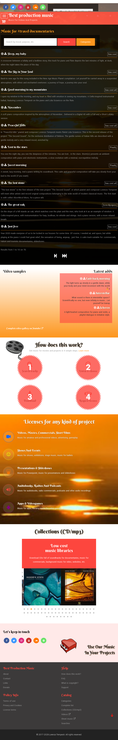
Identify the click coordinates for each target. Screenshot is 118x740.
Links (5, 683)
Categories (66, 701)
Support (64, 687)
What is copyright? (69, 683)
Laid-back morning (98, 278)
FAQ (63, 678)
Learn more (84, 350)
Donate (6, 687)
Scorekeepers (109, 205)
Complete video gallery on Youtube (24, 328)
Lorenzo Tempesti (57, 734)
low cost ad (110, 90)
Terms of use (9, 701)
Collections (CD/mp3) (71, 709)
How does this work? (71, 674)
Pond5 (113, 147)
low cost (112, 54)
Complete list (67, 705)
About (6, 674)
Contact (6, 678)
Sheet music (68, 718)
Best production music (33, 16)
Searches (65, 723)
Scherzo (105, 307)
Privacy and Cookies (12, 705)
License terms (9, 709)
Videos (66, 714)
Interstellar (103, 293)
